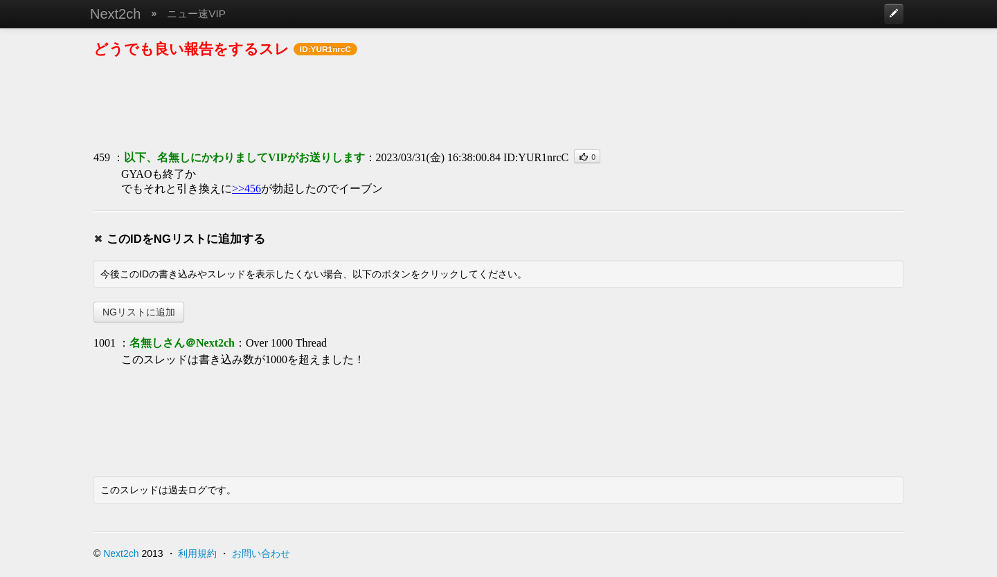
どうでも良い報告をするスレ (191, 49)
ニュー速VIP (196, 13)
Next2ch (115, 13)
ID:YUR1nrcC (535, 157)
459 (101, 157)
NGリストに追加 (138, 312)
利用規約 (197, 553)
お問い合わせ (261, 553)
